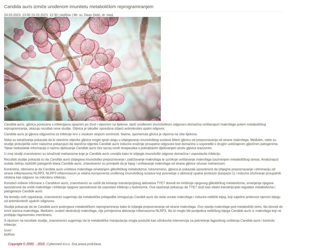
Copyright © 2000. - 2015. (27, 244)
